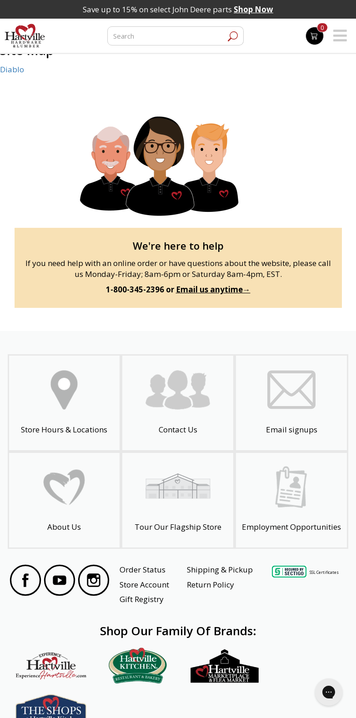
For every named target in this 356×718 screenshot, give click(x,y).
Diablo (12, 69)
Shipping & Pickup (220, 569)
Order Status (142, 569)
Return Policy (210, 584)
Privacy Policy (97, 698)
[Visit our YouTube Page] (59, 581)
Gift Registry (142, 599)
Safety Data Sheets (150, 698)
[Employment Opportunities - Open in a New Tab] (291, 500)
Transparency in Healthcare (222, 698)
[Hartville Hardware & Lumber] (25, 36)
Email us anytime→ (213, 289)
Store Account (144, 584)
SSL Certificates (324, 572)
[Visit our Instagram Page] (94, 581)
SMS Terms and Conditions (303, 698)
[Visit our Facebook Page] (25, 581)
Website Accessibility (44, 698)
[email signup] (291, 403)
